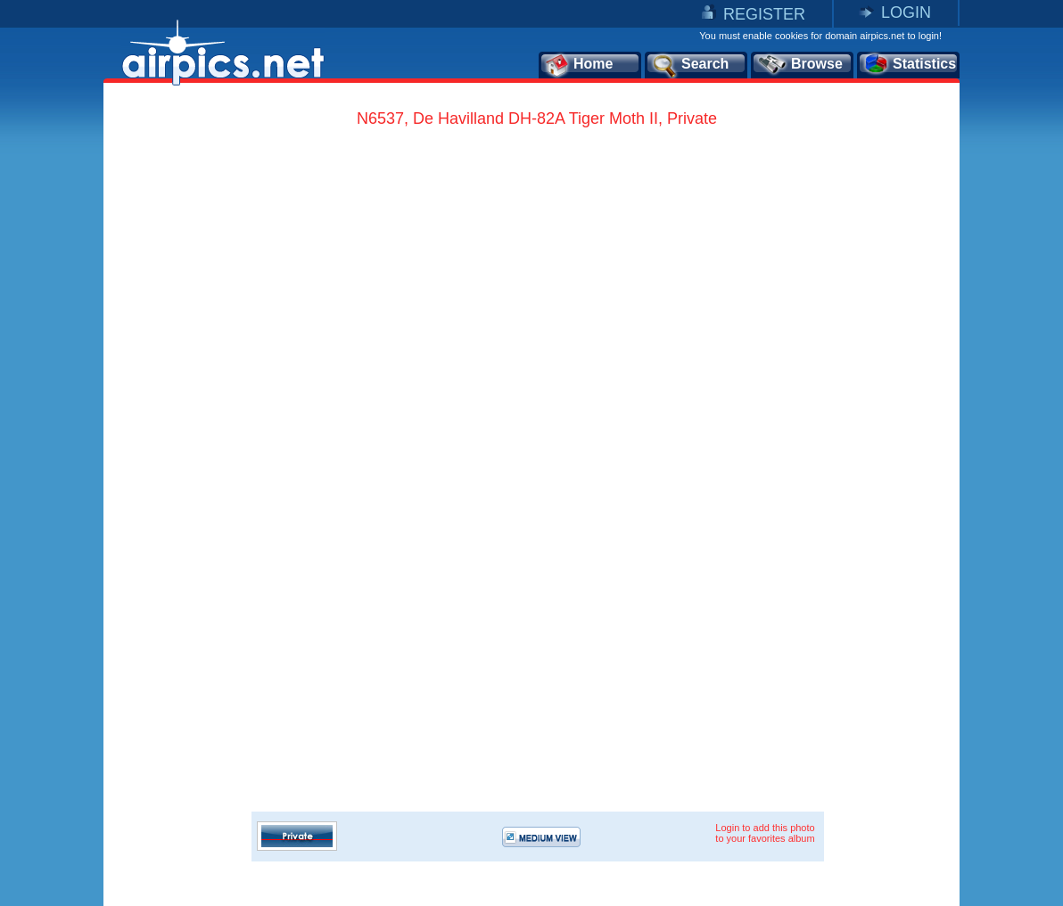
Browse (799, 65)
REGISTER (764, 14)
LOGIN (906, 12)
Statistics (909, 65)
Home (578, 65)
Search (689, 65)
